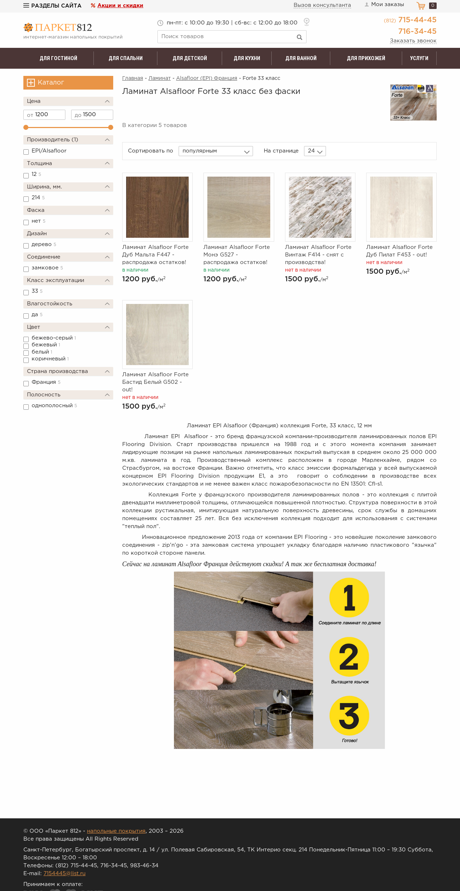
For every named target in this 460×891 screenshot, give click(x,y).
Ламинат (159, 78)
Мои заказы (384, 4)
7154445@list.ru (64, 873)
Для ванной (301, 58)
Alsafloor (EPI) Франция (206, 78)
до (78, 115)
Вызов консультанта (322, 5)
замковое (47, 267)
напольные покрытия (116, 831)
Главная (132, 78)
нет (38, 221)
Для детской (189, 58)
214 (38, 197)
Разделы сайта (52, 6)
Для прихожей (366, 58)
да (37, 314)
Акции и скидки (120, 5)
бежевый (46, 344)
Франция (46, 382)
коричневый (50, 358)
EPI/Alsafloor (49, 151)
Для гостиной (58, 58)
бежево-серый (54, 338)
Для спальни (126, 58)
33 (37, 291)
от (30, 115)
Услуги (419, 58)
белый (42, 352)
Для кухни (247, 58)
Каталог (51, 83)
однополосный (54, 405)
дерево (44, 244)
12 (36, 174)
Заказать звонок (413, 40)
